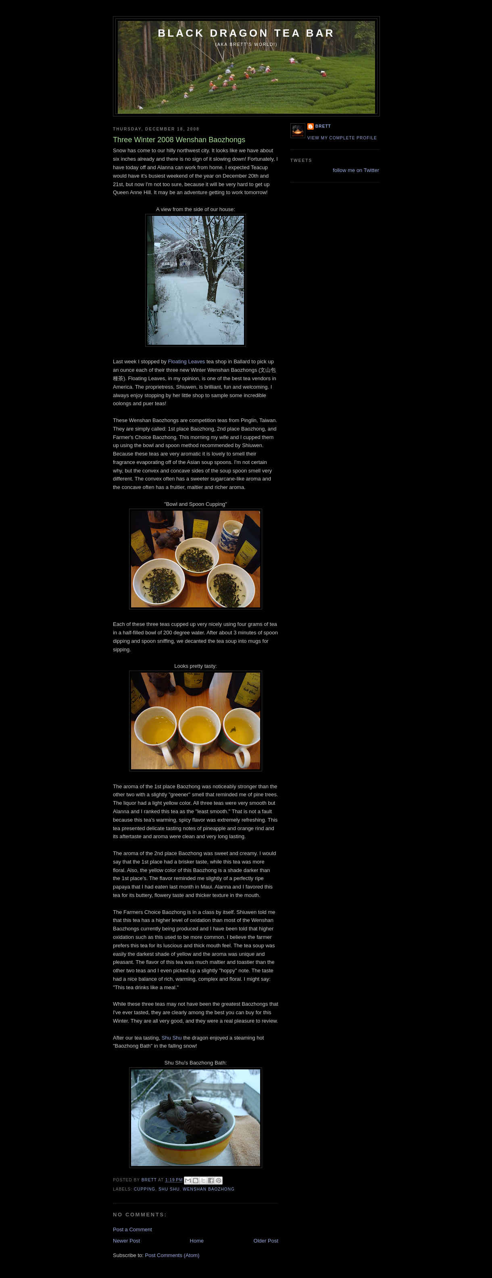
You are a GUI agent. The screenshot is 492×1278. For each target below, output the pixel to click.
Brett (323, 126)
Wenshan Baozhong (209, 1189)
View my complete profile (342, 138)
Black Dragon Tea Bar (246, 33)
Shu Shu (172, 1038)
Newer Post (126, 1241)
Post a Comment (132, 1229)
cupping (144, 1189)
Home (197, 1241)
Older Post (266, 1241)
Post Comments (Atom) (172, 1255)
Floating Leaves (186, 361)
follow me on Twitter (356, 170)
